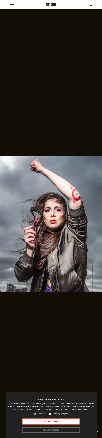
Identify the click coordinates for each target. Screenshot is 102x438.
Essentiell (41, 414)
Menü (12, 4)
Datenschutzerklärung (80, 409)
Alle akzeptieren (51, 421)
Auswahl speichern (51, 430)
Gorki (51, 5)
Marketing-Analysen (60, 414)
